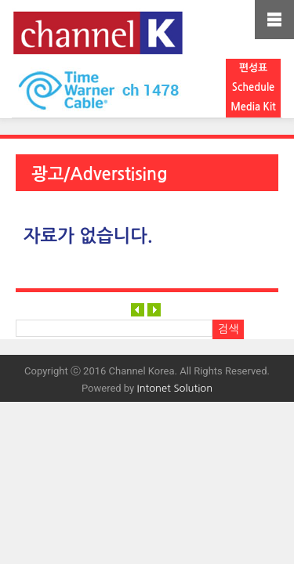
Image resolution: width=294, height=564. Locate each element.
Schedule (253, 87)
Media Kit (253, 107)
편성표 (253, 68)
